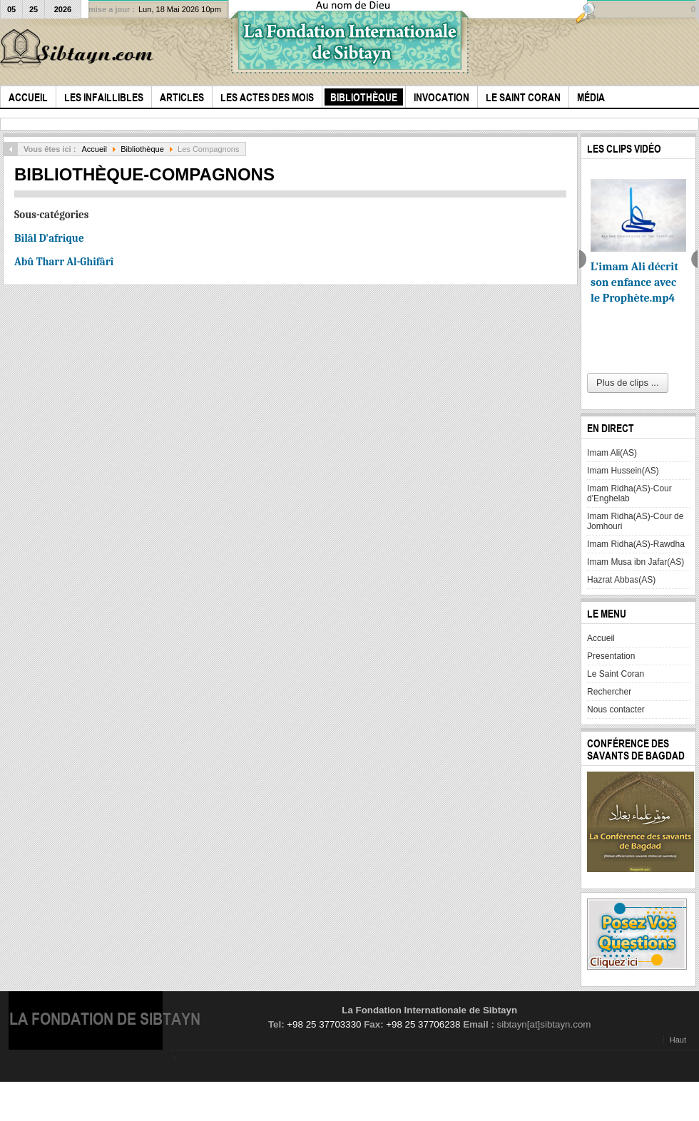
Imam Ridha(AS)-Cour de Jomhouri (635, 521)
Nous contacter (616, 710)
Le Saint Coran (615, 674)
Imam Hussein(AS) (623, 471)
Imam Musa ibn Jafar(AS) (635, 562)
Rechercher (609, 692)
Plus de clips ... (627, 382)
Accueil (94, 149)
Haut (678, 1039)
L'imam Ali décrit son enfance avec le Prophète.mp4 (634, 282)
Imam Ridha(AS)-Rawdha (636, 544)
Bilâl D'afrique (49, 238)
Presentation (611, 656)
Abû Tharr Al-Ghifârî (63, 261)
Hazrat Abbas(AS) (621, 580)
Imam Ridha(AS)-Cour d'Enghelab (629, 493)
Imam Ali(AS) (612, 453)
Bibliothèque (142, 149)
